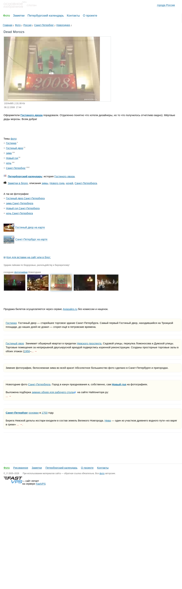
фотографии (21, 272)
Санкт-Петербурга (86, 183)
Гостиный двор (14, 148)
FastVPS (41, 483)
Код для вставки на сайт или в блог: (28, 257)
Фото (6, 15)
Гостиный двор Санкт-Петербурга (25, 198)
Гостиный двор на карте (30, 227)
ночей (69, 183)
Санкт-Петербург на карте (31, 239)
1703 (44, 412)
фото (13, 138)
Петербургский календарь (46, 15)
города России (166, 5)
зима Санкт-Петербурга (19, 203)
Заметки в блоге (18, 183)
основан (34, 412)
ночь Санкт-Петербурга (19, 213)
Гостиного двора (31, 115)
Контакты (73, 15)
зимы (45, 183)
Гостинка (11, 143)
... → (34, 351)
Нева (108, 420)
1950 (27, 351)
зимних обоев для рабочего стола (53, 392)
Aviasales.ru (70, 309)
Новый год (12, 158)
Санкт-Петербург (16, 168)
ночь (8, 163)
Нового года (57, 183)
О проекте (90, 15)
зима (9, 153)
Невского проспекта (89, 343)
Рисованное (20, 467)
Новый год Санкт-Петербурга (23, 208)
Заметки (19, 15)
